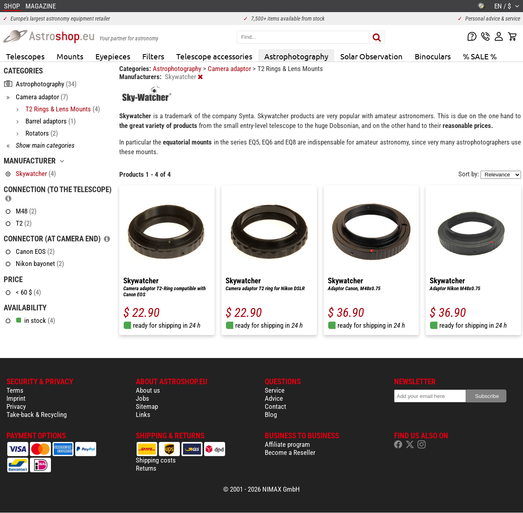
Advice (274, 398)
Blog (271, 414)
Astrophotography (296, 56)
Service (275, 390)
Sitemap (147, 406)
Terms (14, 390)
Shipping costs (156, 460)
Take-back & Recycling (36, 414)
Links (143, 414)
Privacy (16, 406)
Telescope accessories (214, 56)
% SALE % (480, 56)
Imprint (15, 398)
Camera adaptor (230, 69)
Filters (153, 56)
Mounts (70, 56)
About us (148, 390)
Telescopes (25, 56)
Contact (275, 406)
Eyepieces (112, 56)
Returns (146, 468)
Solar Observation (371, 56)
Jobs (142, 398)
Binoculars (433, 56)
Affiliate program (287, 444)
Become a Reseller (290, 452)
